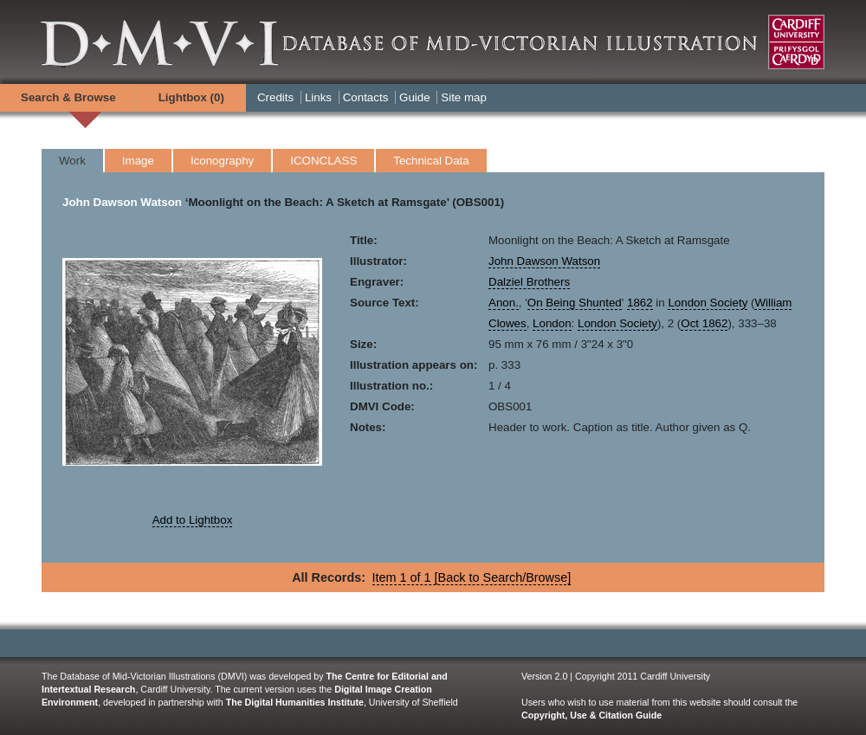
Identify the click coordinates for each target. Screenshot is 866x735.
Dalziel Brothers (529, 281)
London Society (707, 302)
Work (72, 160)
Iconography (222, 160)
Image (138, 160)
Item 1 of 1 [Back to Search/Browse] (472, 577)
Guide (414, 97)
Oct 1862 (704, 323)
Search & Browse (68, 97)
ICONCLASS (323, 160)
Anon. (503, 302)
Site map (464, 97)
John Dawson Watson (122, 202)
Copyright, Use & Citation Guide (591, 715)
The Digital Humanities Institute (295, 702)
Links (318, 97)
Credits (275, 97)
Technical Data (431, 160)
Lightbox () (191, 97)
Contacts (366, 97)
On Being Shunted (574, 302)
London (552, 323)
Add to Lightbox (192, 519)
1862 (640, 302)
